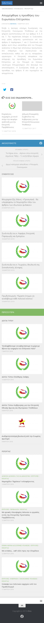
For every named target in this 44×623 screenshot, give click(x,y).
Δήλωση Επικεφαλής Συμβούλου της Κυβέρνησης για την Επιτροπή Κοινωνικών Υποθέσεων (30, 119)
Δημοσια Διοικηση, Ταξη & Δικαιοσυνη (16, 476)
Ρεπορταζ (29, 9)
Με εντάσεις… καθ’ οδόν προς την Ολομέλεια (20, 551)
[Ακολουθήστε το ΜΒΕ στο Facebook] (40, 143)
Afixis (29, 611)
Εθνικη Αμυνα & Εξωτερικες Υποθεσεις (16, 545)
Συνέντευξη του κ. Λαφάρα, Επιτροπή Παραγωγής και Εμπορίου (18, 235)
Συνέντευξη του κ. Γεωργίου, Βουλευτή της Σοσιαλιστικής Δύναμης (21, 266)
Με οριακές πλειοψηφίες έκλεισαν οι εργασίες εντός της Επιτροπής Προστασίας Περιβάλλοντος (20, 515)
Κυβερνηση (14, 579)
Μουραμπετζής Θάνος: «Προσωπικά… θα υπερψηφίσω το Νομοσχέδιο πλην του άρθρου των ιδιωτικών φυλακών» (20, 202)
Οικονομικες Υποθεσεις (12, 9)
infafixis (13, 24)
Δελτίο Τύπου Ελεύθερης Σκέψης (15, 377)
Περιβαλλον (14, 509)
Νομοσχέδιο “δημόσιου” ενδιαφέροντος (18, 481)
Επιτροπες (34, 476)
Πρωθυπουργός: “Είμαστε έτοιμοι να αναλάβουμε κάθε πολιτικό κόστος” (18, 297)
